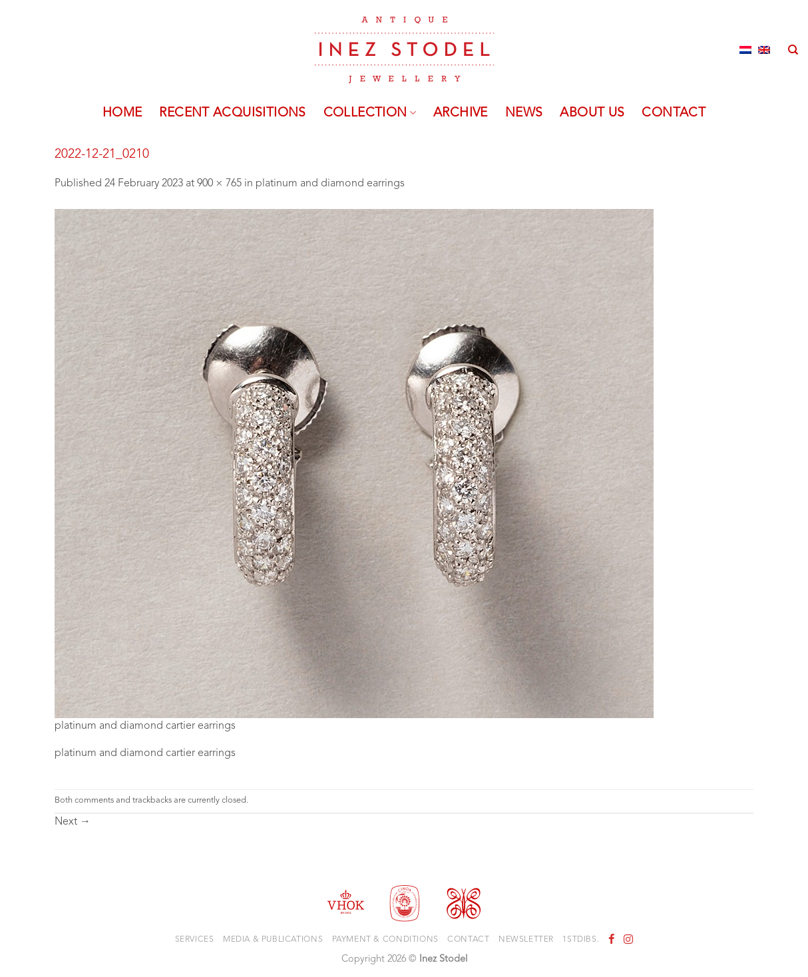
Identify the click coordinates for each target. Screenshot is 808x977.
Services (194, 940)
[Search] (793, 50)
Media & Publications (273, 940)
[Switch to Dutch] (745, 50)
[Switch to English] (764, 50)
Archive (460, 113)
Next (73, 822)
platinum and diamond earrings (330, 183)
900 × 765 (219, 183)
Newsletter (526, 940)
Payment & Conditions (385, 940)
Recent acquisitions (232, 113)
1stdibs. (580, 940)
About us (592, 113)
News (524, 113)
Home (122, 113)
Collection (369, 113)
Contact (674, 113)
